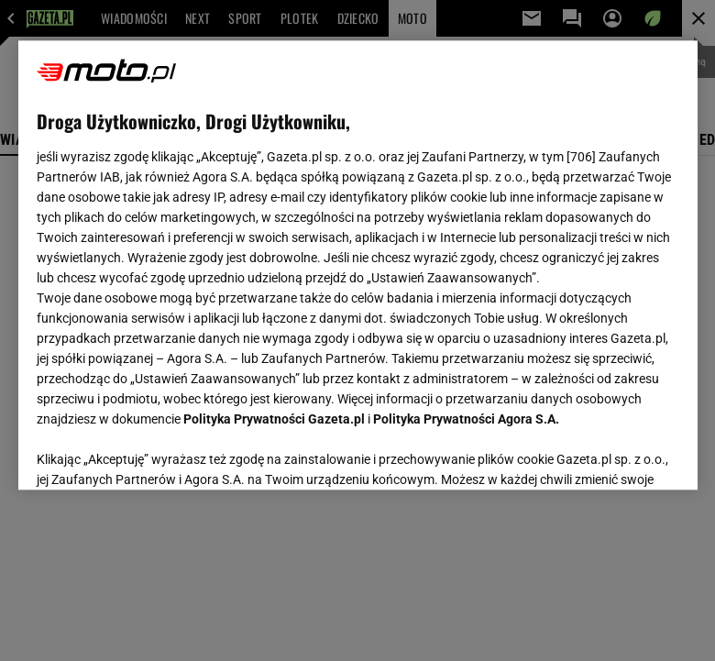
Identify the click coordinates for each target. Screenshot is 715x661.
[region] (358, 265)
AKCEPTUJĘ (616, 453)
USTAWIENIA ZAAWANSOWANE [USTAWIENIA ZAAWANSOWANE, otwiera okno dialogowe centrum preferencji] (156, 453)
